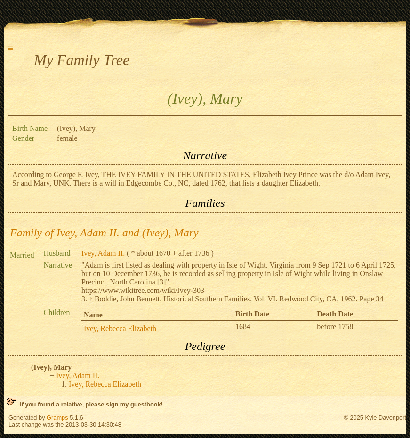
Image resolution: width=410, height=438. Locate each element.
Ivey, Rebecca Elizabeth (120, 328)
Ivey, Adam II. (103, 253)
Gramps (57, 417)
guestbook (145, 404)
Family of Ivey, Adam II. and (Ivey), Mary (104, 233)
